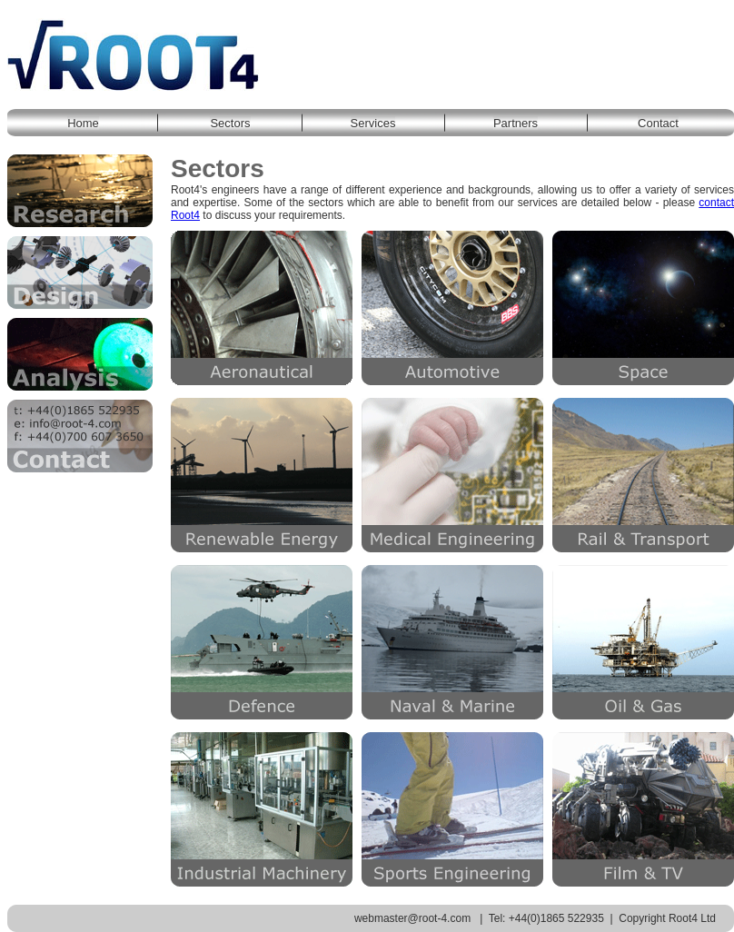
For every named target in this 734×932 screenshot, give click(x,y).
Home (83, 123)
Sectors (230, 123)
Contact (658, 123)
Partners (515, 123)
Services (373, 123)
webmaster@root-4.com (412, 918)
